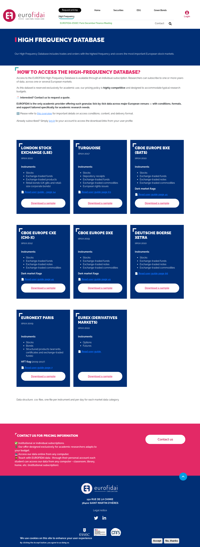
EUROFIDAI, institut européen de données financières (23, 15)
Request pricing (70, 10)
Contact (159, 23)
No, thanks (171, 541)
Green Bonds (160, 10)
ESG (139, 10)
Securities (118, 10)
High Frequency (66, 16)
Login (187, 14)
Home (97, 10)
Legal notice (100, 510)
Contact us (165, 439)
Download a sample (43, 203)
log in (52, 120)
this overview (44, 113)
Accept (157, 541)
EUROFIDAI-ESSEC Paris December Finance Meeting (86, 23)
